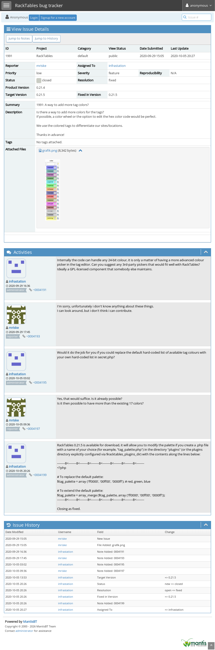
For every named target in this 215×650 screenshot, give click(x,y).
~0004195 (39, 382)
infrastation (117, 65)
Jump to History (46, 38)
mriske (41, 65)
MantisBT (30, 621)
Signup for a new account (58, 17)
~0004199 (39, 475)
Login (34, 17)
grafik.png (49, 150)
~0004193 (33, 336)
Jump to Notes (19, 38)
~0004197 (33, 428)
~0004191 (39, 290)
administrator (24, 631)
